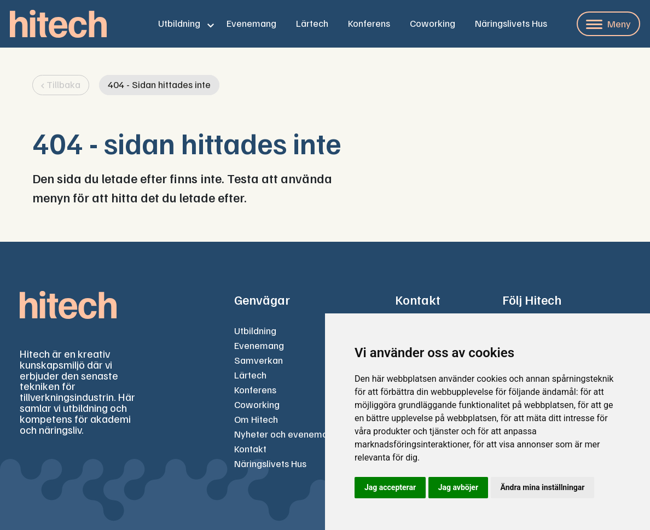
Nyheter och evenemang (286, 434)
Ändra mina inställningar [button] (543, 487)
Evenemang (251, 23)
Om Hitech (256, 419)
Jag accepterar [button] (390, 487)
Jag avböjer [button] (458, 487)
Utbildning (179, 23)
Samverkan (258, 360)
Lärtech (312, 23)
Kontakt (250, 448)
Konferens (369, 23)
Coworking (432, 23)
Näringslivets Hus (511, 23)
